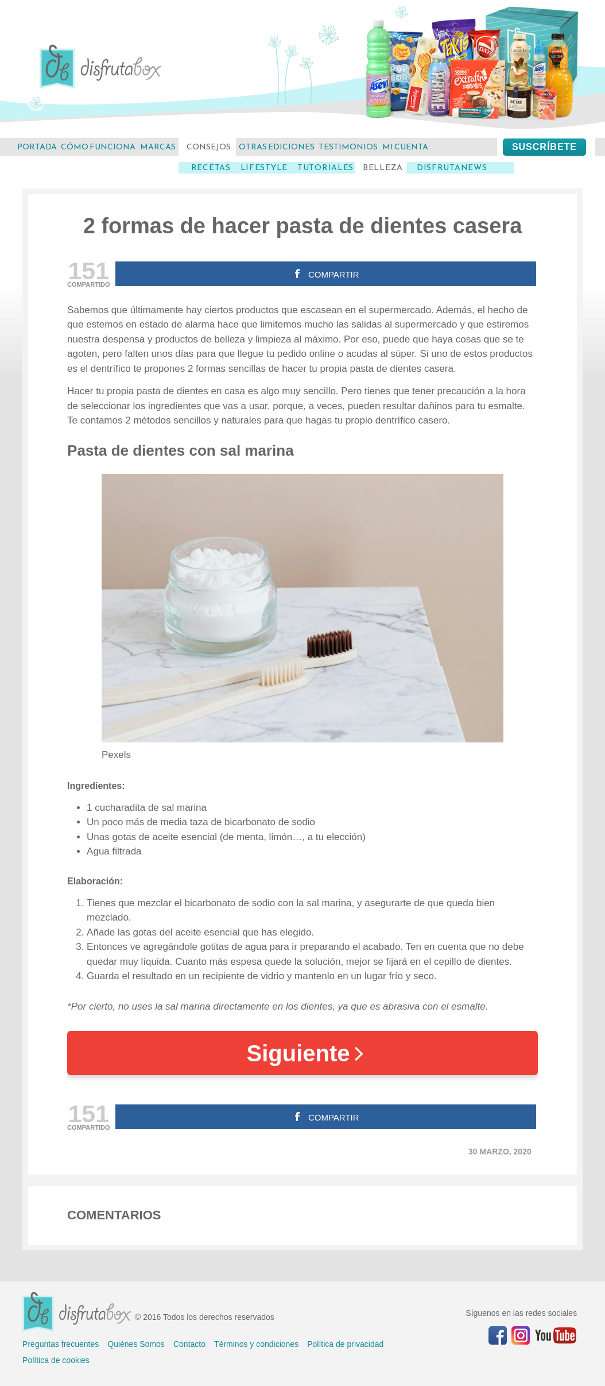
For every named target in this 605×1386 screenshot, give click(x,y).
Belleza (383, 168)
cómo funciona (98, 147)
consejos (209, 147)
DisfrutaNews (452, 168)
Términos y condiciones (256, 1344)
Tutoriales (325, 168)
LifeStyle (264, 168)
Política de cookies (56, 1360)
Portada (37, 147)
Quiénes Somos (136, 1344)
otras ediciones (277, 147)
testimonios (348, 147)
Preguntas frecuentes (60, 1344)
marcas (158, 147)
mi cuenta (405, 147)
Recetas (211, 168)
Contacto (189, 1344)
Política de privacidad (345, 1344)
